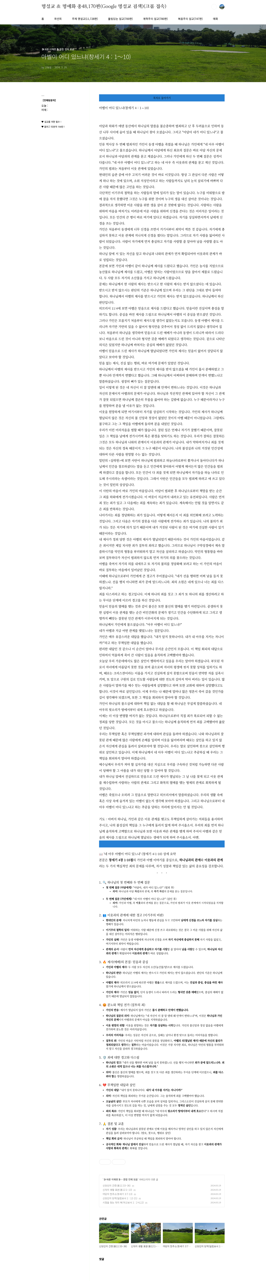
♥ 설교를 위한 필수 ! (51, 121)
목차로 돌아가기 (162, 98)
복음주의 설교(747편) (190, 19)
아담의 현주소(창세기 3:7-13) (117, 1194)
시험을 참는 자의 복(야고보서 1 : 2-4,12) (123, 1202)
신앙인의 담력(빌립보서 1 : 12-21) (120, 1198)
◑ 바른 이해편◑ (111, 1179)
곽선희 (58, 19)
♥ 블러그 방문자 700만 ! (53, 126)
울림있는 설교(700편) (120, 19)
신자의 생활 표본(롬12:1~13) (117, 1189)
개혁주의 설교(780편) (155, 19)
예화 (215, 19)
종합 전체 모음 (130, 1179)
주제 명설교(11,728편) (85, 19)
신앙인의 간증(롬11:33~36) (117, 1185)
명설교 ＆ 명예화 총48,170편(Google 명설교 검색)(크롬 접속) (103, 6)
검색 (214, 6)
